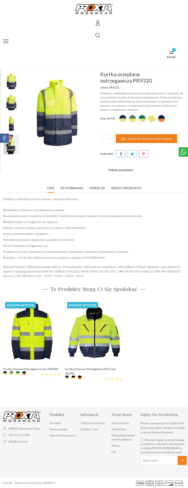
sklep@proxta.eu (18, 441)
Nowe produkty (59, 429)
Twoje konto (121, 414)
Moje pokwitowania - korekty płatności (123, 437)
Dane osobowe (120, 423)
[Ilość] (107, 138)
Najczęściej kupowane (62, 435)
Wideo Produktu (126, 188)
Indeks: (104, 87)
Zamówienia (118, 429)
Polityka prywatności (93, 423)
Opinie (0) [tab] (97, 188)
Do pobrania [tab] (71, 188)
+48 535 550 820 (18, 435)
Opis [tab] (50, 188)
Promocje (55, 423)
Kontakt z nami (90, 429)
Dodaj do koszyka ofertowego (146, 138)
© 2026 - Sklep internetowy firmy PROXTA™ (29, 483)
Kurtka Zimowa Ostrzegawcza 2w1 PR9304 (30, 369)
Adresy (115, 445)
